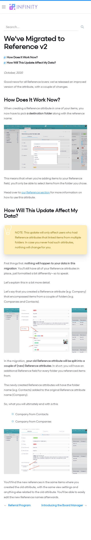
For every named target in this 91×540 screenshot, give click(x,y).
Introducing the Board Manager (64, 505)
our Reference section (35, 192)
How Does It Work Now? (22, 57)
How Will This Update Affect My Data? (31, 62)
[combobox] (41, 27)
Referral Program (17, 505)
